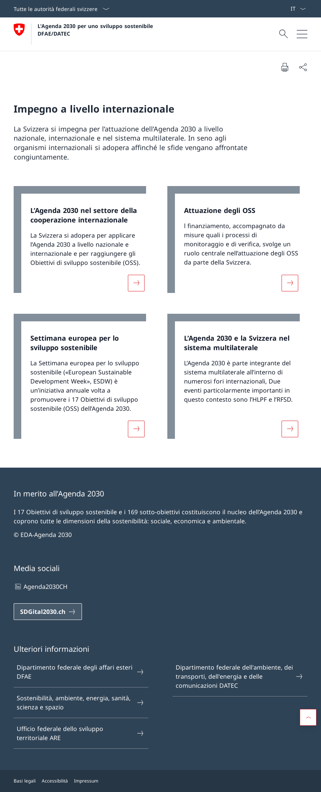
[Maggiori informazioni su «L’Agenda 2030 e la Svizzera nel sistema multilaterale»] (290, 429)
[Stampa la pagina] (284, 67)
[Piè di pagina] (160, 781)
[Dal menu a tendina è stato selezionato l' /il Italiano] (298, 8)
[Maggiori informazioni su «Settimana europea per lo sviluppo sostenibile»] (136, 429)
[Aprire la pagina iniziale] (84, 34)
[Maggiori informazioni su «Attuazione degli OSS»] (290, 282)
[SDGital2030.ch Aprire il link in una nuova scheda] (48, 611)
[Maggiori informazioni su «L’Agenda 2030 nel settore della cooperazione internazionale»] (136, 282)
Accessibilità (55, 781)
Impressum (86, 781)
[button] (308, 717)
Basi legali (25, 781)
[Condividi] (303, 67)
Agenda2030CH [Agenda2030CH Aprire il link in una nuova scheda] (41, 586)
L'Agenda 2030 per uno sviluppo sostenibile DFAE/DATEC (96, 29)
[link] (84, 243)
